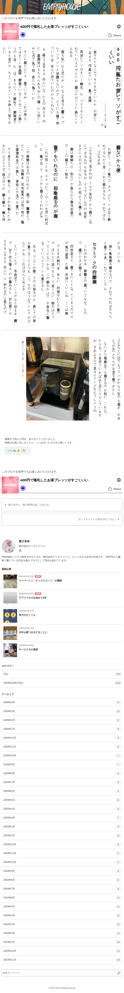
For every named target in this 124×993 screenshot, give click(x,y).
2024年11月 (62, 854)
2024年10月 (62, 863)
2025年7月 (62, 783)
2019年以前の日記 (62, 684)
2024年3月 (62, 925)
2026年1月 (62, 730)
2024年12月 (62, 845)
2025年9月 (62, 766)
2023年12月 (62, 952)
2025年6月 (62, 792)
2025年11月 (62, 748)
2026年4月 (62, 703)
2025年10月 (62, 757)
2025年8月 (62, 774)
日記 (62, 675)
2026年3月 (62, 712)
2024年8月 (62, 881)
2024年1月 (62, 943)
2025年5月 (62, 801)
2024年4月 (62, 916)
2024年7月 (62, 890)
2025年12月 (62, 739)
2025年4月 (62, 810)
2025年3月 (62, 819)
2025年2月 (62, 828)
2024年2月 (62, 934)
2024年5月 (62, 908)
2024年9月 (62, 872)
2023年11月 (62, 961)
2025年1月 (62, 837)
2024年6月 (62, 899)
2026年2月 (62, 721)
